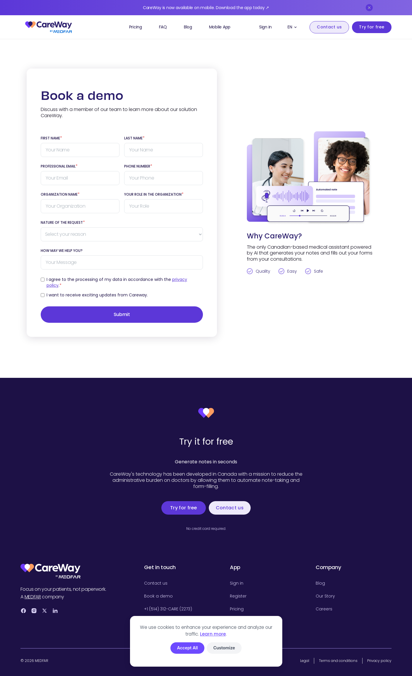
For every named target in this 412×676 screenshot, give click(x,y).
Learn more (213, 634)
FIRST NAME (51, 138)
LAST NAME (134, 138)
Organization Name (60, 194)
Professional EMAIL (59, 166)
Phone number (138, 166)
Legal (304, 660)
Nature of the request (63, 222)
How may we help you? (62, 250)
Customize (224, 647)
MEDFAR (33, 596)
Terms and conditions (338, 660)
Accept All (187, 647)
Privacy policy (379, 660)
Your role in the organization (154, 194)
